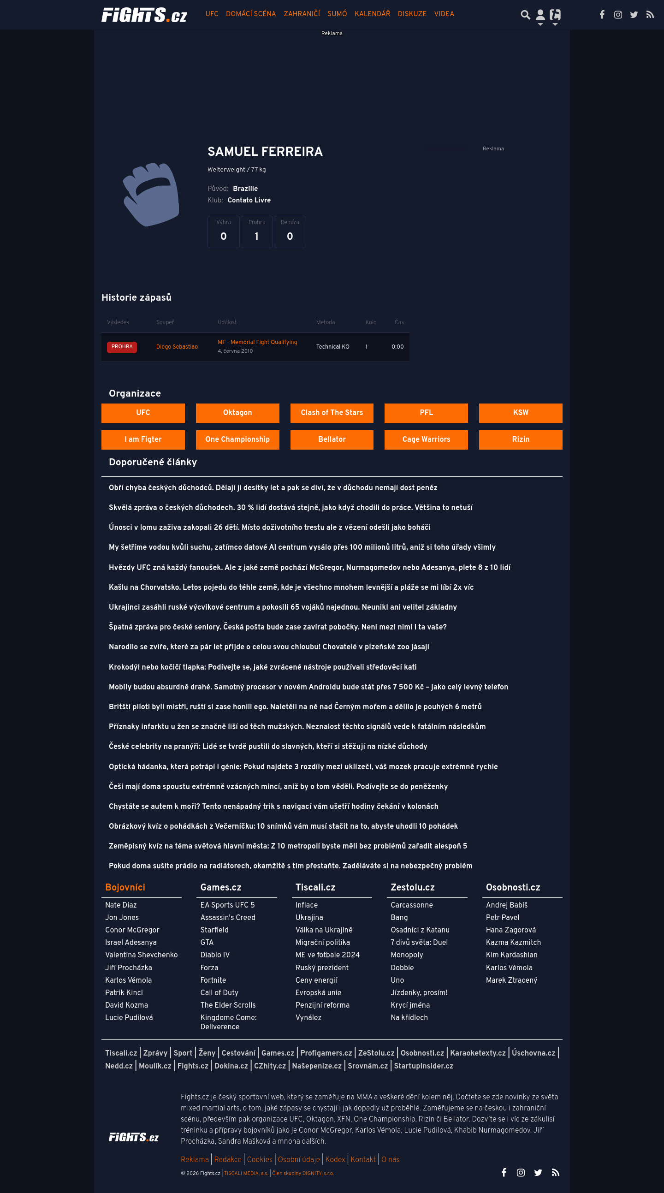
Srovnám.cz (368, 1066)
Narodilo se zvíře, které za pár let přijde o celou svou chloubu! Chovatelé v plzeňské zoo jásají (269, 647)
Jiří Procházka (128, 968)
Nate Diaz (121, 905)
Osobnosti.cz (423, 1053)
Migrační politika (323, 943)
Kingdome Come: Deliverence (228, 1023)
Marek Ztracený (512, 980)
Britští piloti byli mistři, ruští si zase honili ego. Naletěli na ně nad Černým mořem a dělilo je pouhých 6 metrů (295, 707)
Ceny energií (316, 980)
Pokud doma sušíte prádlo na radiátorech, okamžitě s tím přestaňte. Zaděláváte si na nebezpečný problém (291, 866)
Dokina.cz (231, 1066)
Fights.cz (193, 1066)
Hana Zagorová (511, 930)
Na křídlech (409, 1018)
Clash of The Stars (332, 413)
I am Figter (143, 440)
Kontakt (364, 1160)
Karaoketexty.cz (478, 1053)
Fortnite (213, 980)
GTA (206, 943)
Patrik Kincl (124, 993)
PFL (426, 413)
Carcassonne (412, 905)
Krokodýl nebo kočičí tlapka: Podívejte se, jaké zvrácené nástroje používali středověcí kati (263, 667)
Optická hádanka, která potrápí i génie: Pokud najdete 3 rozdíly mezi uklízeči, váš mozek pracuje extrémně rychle (303, 767)
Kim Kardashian (512, 955)
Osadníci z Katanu (420, 930)
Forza (209, 968)
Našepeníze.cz (317, 1066)
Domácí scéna (251, 14)
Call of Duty (219, 993)
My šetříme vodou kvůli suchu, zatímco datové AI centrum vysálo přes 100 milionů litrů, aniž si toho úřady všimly (302, 547)
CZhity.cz (270, 1066)
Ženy (206, 1053)
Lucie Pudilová (129, 1018)
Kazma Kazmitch (513, 943)
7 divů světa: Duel (419, 943)
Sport (182, 1053)
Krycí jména (410, 1005)
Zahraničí (302, 14)
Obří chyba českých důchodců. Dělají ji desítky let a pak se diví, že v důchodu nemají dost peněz (273, 488)
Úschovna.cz (534, 1053)
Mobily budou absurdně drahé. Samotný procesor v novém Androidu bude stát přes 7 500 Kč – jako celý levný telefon (309, 687)
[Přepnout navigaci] (540, 15)
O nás (390, 1160)
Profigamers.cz (326, 1053)
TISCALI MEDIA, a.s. (246, 1173)
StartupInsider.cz (424, 1066)
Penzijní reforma (323, 1005)
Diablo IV (215, 955)
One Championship (237, 440)
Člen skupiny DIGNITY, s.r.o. (303, 1173)
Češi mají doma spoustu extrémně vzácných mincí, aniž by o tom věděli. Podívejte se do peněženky (278, 787)
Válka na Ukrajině (324, 930)
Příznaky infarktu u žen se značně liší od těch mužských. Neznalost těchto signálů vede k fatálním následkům (297, 727)
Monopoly (407, 955)
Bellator (332, 440)
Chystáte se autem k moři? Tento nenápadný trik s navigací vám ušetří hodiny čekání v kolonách (274, 807)
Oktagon (237, 413)
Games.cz (278, 1053)
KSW (521, 413)
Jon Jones (122, 918)
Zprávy (155, 1053)
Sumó (337, 14)
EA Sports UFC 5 (227, 905)
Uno (397, 980)
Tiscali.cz (121, 1053)
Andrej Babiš (507, 905)
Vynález (309, 1018)
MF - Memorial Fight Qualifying (257, 342)
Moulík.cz (155, 1066)
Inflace (307, 905)
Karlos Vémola (128, 980)
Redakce (227, 1160)
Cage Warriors (427, 440)
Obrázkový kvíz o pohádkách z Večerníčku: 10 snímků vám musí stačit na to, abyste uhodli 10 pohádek (283, 826)
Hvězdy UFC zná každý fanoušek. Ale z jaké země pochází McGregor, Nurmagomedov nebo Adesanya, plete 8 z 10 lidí (309, 568)
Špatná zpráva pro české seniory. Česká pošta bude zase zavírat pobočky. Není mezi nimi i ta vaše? (278, 627)
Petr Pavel (503, 918)
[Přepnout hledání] (525, 15)
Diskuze (412, 14)
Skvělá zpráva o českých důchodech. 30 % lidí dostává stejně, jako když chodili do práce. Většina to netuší (291, 508)
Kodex (336, 1160)
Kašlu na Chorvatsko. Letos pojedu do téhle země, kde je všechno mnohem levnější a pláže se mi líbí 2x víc (291, 588)
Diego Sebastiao (177, 347)
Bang (399, 918)
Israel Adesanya (131, 943)
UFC (212, 14)
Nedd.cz (119, 1066)
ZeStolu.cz (376, 1053)
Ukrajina (309, 918)
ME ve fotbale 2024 (328, 955)
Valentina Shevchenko (141, 955)
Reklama (195, 1160)
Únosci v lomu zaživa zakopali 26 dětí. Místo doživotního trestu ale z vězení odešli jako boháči (270, 528)
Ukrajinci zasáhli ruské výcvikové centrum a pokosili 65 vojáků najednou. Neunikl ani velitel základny (283, 607)
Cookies (260, 1160)
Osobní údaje (299, 1160)
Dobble (402, 968)
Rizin (520, 440)
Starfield (214, 930)
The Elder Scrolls (227, 1005)
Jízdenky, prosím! (419, 993)
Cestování (238, 1053)
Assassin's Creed (227, 918)
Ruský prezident (322, 968)
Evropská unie (319, 993)
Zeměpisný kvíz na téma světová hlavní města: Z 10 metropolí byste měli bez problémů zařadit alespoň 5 (288, 846)
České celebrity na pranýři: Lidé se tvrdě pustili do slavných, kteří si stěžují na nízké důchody (268, 747)
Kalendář (373, 14)
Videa (444, 14)
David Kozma (126, 1005)
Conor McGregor (132, 930)
